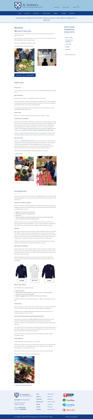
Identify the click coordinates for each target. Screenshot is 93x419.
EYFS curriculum (18, 40)
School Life (36, 13)
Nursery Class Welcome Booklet (24, 385)
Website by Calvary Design (71, 417)
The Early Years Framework (69, 41)
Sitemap (51, 417)
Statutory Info (50, 394)
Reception (67, 49)
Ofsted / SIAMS (50, 401)
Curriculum (49, 404)
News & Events (46, 13)
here (18, 260)
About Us (27, 13)
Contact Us (56, 7)
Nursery (67, 47)
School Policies (51, 409)
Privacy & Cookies (44, 417)
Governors (49, 396)
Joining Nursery (30, 75)
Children (63, 13)
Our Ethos (72, 13)
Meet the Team (68, 37)
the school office (46, 90)
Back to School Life (70, 54)
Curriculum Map (33, 319)
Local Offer (68, 44)
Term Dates (49, 407)
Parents (56, 13)
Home (19, 13)
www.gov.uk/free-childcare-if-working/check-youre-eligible (38, 130)
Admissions (19, 75)
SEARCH (75, 7)
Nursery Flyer (19, 154)
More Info (46, 20)
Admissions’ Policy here (27, 141)
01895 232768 (66, 7)
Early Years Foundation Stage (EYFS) (69, 29)
